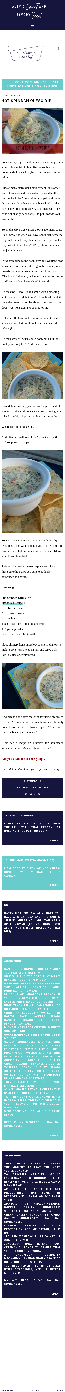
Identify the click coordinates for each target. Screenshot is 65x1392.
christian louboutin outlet (28, 1012)
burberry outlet (33, 1071)
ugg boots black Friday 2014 (37, 1056)
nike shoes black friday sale (26, 1009)
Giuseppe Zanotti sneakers (25, 1063)
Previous (8, 1390)
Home (36, 1390)
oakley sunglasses (20, 1042)
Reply (54, 840)
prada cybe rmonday (20, 1053)
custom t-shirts (47, 1027)
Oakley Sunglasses (36, 1211)
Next (60, 1390)
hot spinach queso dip (33, 787)
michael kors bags (18, 1027)
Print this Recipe (13, 603)
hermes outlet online (39, 1049)
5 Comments (32, 781)
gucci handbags (16, 1034)
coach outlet (35, 1020)
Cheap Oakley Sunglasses (26, 1214)
